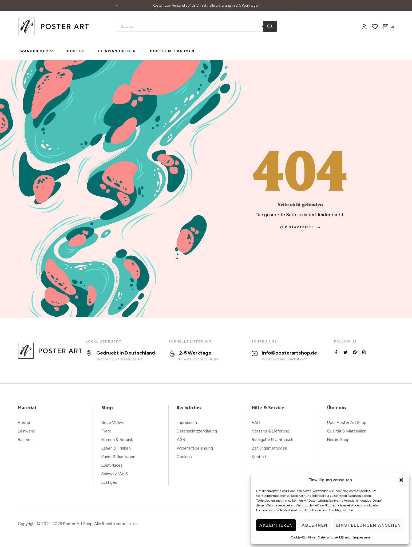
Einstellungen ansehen (368, 525)
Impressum (361, 537)
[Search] (270, 26)
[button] (401, 480)
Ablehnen (315, 525)
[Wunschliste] (375, 26)
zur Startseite (300, 227)
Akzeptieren (276, 525)
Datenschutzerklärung (334, 537)
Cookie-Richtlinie (303, 537)
